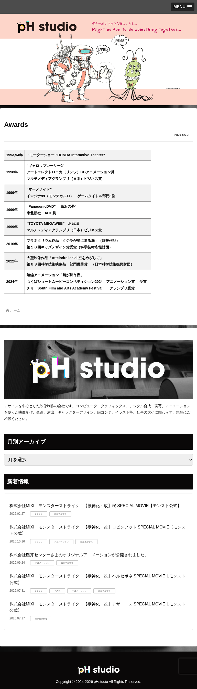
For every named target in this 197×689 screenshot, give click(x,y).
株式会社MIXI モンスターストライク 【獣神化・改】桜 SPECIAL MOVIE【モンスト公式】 (95, 505)
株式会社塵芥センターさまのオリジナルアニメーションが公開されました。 (79, 555)
